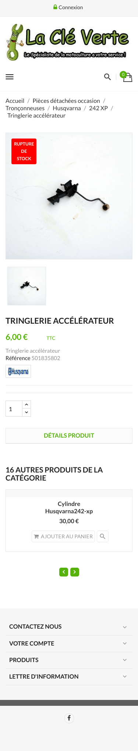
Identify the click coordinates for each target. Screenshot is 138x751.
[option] (27, 286)
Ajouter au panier (63, 536)
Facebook (69, 718)
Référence (18, 358)
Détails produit (69, 435)
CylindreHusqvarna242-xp (69, 507)
